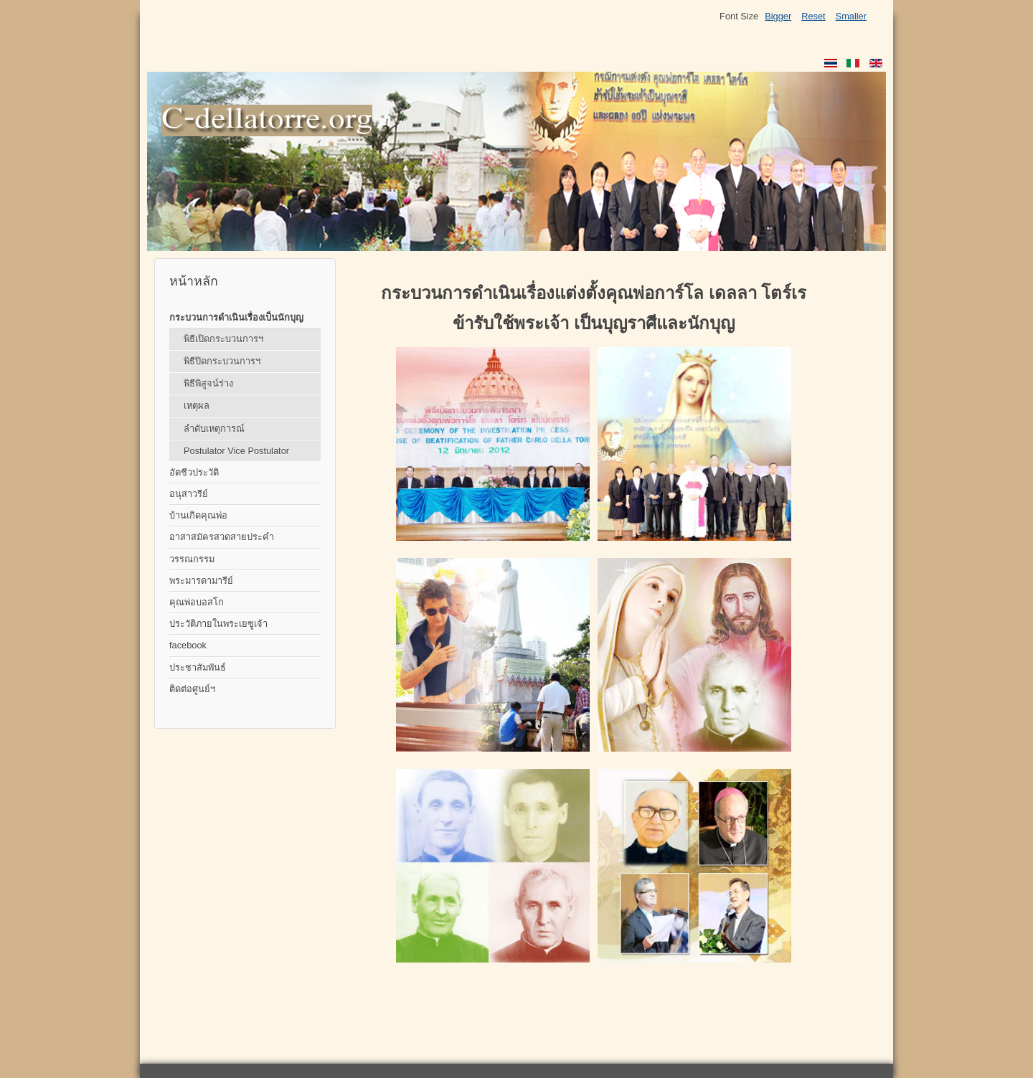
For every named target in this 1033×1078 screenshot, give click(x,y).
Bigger (778, 16)
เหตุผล (196, 405)
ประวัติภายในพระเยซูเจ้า (218, 623)
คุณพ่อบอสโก (196, 602)
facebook (188, 645)
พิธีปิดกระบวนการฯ (222, 361)
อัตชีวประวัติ (194, 472)
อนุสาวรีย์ (188, 493)
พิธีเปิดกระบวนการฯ (223, 339)
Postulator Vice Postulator (236, 450)
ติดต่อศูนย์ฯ (192, 689)
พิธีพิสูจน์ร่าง (208, 383)
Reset (813, 16)
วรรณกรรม (191, 559)
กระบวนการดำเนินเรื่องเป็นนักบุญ (236, 317)
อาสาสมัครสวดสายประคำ (221, 536)
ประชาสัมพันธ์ (197, 667)
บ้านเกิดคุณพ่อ (198, 515)
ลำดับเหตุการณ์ (214, 428)
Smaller (851, 16)
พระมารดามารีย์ (201, 580)
